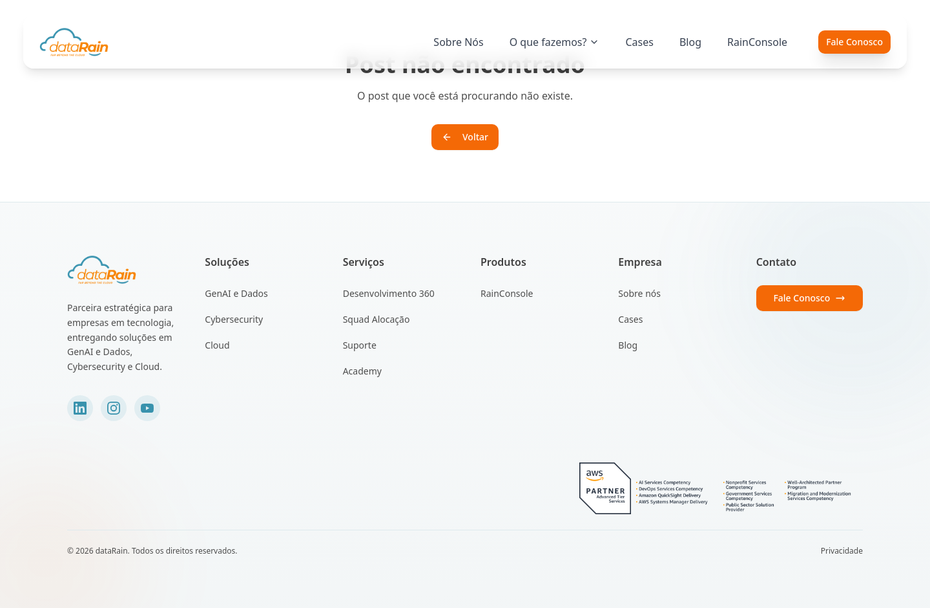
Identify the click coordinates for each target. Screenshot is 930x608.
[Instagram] (114, 408)
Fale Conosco (854, 42)
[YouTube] (147, 408)
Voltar (465, 137)
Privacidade (842, 551)
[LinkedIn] (80, 408)
